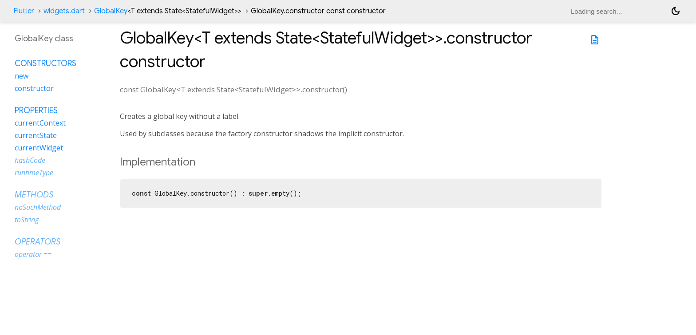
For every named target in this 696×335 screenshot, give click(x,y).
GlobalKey (167, 11)
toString (27, 220)
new (21, 76)
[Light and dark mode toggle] (675, 11)
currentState (36, 135)
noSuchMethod (38, 207)
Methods (34, 195)
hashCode (30, 160)
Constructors (45, 63)
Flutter (23, 11)
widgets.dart (64, 11)
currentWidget (39, 148)
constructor (34, 88)
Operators (37, 242)
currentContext (40, 123)
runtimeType (34, 172)
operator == (33, 254)
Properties (36, 110)
